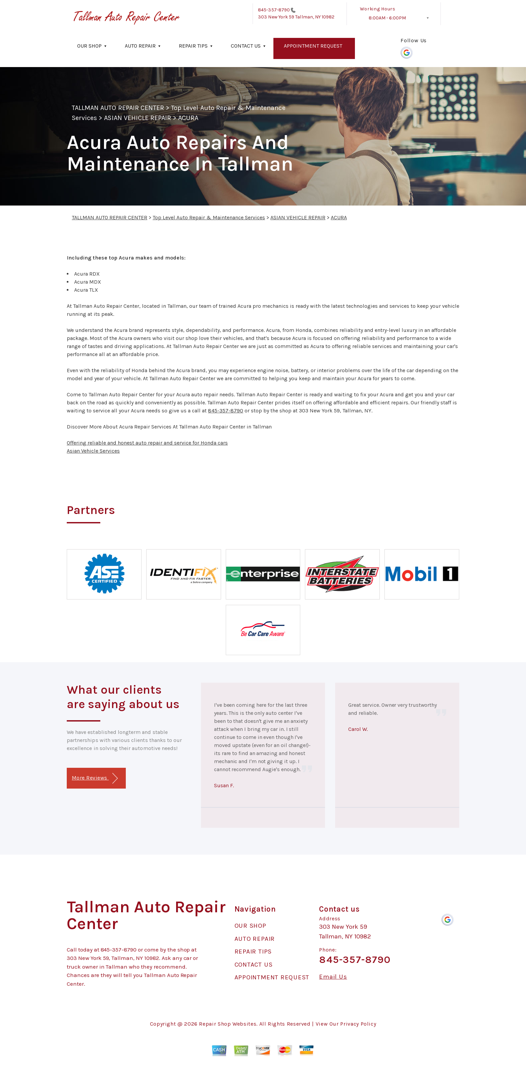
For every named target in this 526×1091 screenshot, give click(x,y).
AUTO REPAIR (140, 46)
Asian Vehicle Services (93, 451)
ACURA (188, 118)
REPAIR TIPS (193, 46)
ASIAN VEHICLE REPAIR (137, 118)
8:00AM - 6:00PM (387, 18)
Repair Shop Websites (227, 1024)
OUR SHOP (89, 46)
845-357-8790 (274, 10)
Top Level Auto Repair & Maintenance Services (209, 217)
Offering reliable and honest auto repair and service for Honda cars (147, 443)
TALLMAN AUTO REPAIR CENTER (118, 108)
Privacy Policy (358, 1024)
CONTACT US (246, 46)
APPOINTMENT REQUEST (313, 46)
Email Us (333, 977)
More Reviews (95, 778)
